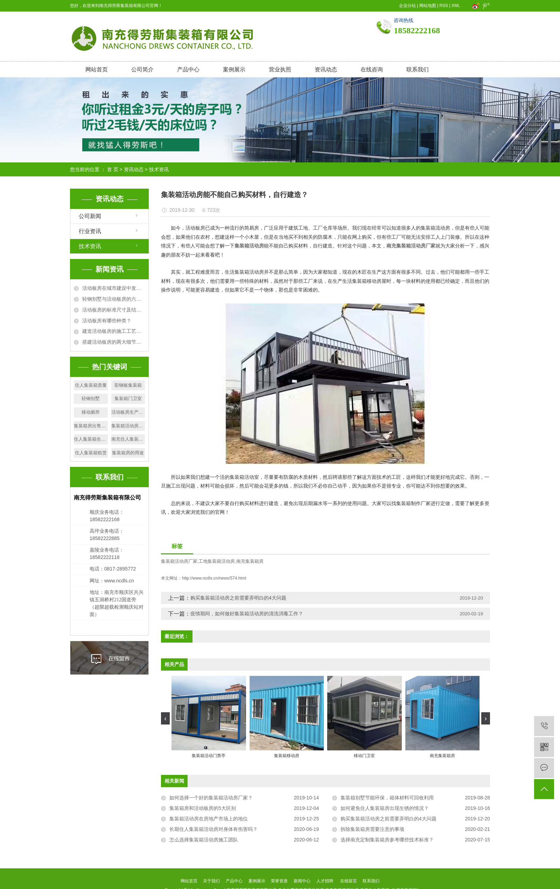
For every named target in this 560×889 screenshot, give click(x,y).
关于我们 (211, 880)
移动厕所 (91, 412)
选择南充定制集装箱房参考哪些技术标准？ (387, 839)
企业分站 (407, 5)
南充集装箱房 (250, 561)
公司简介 (142, 69)
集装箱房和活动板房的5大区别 (202, 808)
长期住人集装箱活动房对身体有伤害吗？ (213, 829)
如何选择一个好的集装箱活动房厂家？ (211, 797)
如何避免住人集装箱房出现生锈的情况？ (385, 808)
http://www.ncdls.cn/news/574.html (214, 578)
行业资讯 (90, 231)
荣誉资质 (279, 880)
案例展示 (234, 69)
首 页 (112, 169)
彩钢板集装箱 (128, 385)
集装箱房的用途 (128, 452)
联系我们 (417, 69)
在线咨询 (371, 69)
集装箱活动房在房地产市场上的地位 (208, 818)
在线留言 (348, 880)
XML (455, 5)
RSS (444, 5)
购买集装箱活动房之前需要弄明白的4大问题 (238, 598)
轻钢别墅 (91, 398)
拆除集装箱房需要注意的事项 (372, 829)
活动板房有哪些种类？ (106, 320)
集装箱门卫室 (128, 398)
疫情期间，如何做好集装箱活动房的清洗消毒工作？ (246, 613)
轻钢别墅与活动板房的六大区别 (113, 299)
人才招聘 (324, 880)
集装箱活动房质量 (128, 425)
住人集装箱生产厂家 (91, 439)
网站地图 (427, 5)
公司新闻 (90, 216)
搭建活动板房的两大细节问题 (113, 342)
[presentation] (165, 718)
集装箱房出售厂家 (91, 425)
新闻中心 (302, 880)
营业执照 (280, 69)
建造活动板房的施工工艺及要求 (113, 331)
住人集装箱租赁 (91, 452)
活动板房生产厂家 (128, 412)
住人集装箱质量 (91, 385)
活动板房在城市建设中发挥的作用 (113, 288)
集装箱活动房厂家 (179, 561)
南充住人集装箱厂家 (128, 439)
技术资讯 (159, 169)
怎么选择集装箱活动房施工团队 (203, 839)
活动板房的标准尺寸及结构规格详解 (113, 310)
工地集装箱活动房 (216, 561)
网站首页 (96, 69)
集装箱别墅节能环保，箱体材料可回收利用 (387, 797)
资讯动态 (326, 69)
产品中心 (188, 69)
